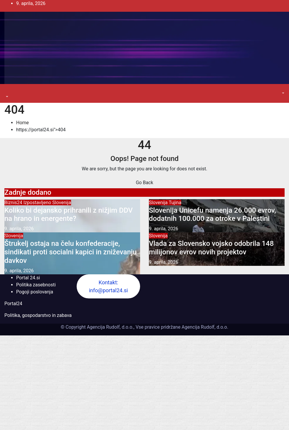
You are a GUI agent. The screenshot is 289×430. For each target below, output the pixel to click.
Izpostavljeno (37, 202)
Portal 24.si (28, 277)
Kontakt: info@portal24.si (108, 286)
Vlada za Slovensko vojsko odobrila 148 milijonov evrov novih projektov (211, 247)
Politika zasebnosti (36, 285)
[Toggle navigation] (8, 91)
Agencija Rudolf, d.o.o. (204, 327)
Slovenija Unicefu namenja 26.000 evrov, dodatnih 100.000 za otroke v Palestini (212, 214)
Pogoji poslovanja (34, 292)
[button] (6, 97)
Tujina (175, 202)
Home (22, 122)
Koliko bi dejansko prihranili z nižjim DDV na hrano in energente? (68, 214)
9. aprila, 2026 (19, 228)
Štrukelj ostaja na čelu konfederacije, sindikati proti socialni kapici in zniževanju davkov (70, 252)
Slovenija (61, 202)
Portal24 (13, 303)
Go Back (144, 182)
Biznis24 (13, 202)
